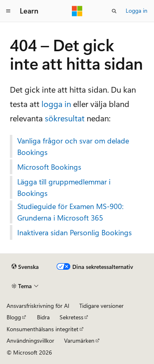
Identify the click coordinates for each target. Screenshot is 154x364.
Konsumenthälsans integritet (42, 329)
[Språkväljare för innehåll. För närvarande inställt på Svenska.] (25, 266)
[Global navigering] (8, 11)
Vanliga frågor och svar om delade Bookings (73, 146)
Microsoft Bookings (49, 167)
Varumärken (79, 340)
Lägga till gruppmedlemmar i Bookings (63, 187)
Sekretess (71, 317)
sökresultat (65, 117)
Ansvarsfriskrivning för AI (38, 305)
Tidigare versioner (101, 305)
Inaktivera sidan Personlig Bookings (74, 232)
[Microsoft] (77, 11)
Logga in (136, 10)
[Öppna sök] (114, 11)
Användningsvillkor (30, 340)
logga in (56, 103)
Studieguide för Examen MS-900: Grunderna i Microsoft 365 (70, 212)
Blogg (14, 317)
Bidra (43, 317)
